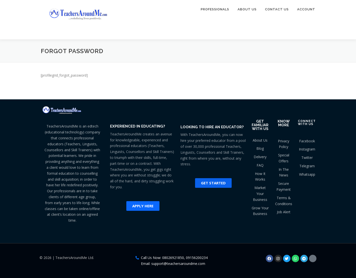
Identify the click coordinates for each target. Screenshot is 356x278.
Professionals (215, 9)
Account (306, 9)
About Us (247, 9)
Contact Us (277, 9)
